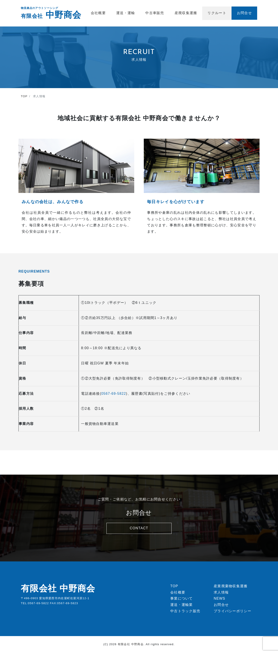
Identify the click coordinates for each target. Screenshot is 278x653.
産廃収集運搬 (186, 13)
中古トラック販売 (185, 612)
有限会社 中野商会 (58, 589)
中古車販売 (154, 13)
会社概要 (98, 13)
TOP (174, 587)
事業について (181, 599)
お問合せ (244, 13)
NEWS (219, 599)
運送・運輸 (125, 13)
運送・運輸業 (181, 605)
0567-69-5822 (113, 393)
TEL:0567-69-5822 (35, 603)
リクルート (216, 13)
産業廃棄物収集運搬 (231, 587)
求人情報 (221, 593)
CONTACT (139, 528)
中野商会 (51, 15)
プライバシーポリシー (232, 612)
